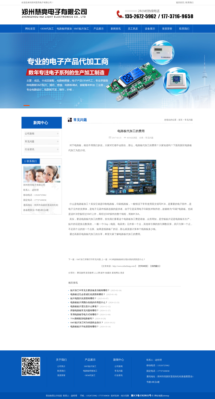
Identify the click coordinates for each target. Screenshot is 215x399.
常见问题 (29, 141)
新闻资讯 (116, 28)
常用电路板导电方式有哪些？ (84, 314)
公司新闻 (29, 133)
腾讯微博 (81, 273)
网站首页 (30, 28)
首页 (180, 120)
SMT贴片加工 (81, 28)
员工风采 (133, 28)
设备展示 (150, 28)
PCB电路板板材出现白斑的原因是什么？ (127, 259)
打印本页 (143, 266)
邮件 (103, 273)
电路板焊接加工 (64, 30)
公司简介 (61, 366)
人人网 (97, 273)
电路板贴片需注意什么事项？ (84, 306)
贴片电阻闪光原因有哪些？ (83, 298)
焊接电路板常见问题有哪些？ (84, 310)
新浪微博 (89, 273)
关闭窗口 (155, 266)
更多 (122, 273)
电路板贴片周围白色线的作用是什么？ (89, 302)
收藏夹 (108, 273)
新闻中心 (40, 123)
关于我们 (61, 359)
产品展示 (99, 28)
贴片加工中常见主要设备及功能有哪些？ (90, 290)
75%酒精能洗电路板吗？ (82, 318)
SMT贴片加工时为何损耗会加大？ (86, 322)
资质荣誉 (167, 28)
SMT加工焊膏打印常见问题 (88, 259)
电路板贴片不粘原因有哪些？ (84, 326)
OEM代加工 (47, 28)
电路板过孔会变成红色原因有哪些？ (87, 294)
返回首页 (180, 2)
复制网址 (116, 273)
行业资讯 (29, 149)
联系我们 (189, 2)
